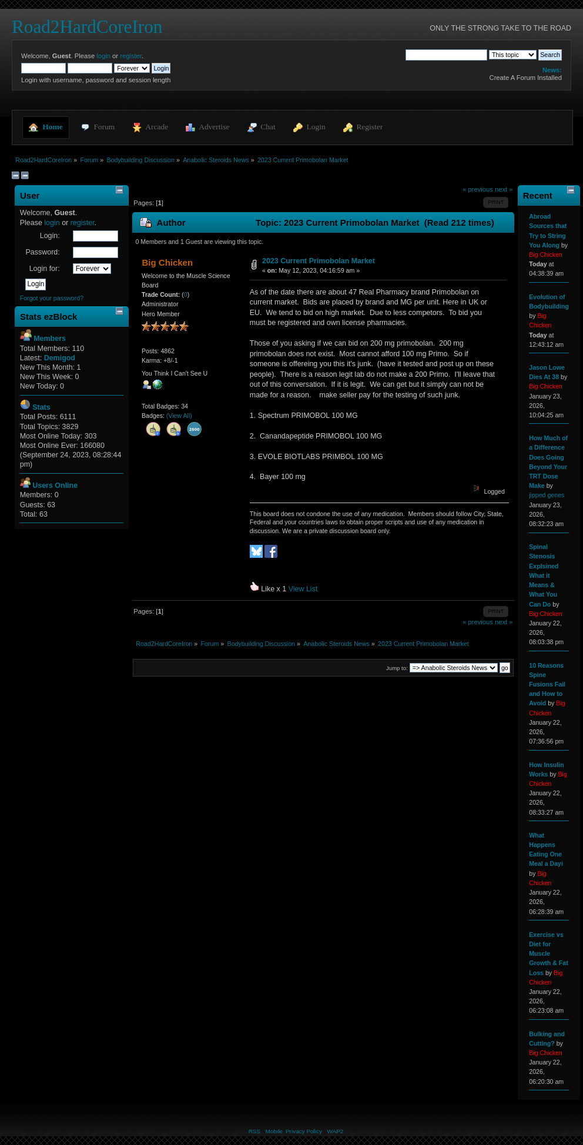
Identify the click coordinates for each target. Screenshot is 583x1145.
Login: (50, 236)
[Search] (446, 54)
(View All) (179, 415)
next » (504, 189)
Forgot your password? (51, 298)
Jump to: (397, 668)
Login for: (44, 269)
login (103, 55)
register (131, 55)
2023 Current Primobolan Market (318, 261)
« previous (478, 189)
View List (303, 589)
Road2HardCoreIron (87, 26)
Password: (42, 252)
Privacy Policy (304, 1131)
